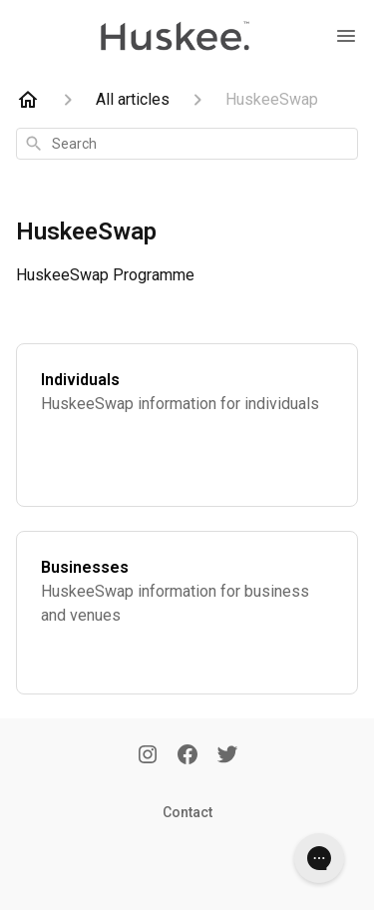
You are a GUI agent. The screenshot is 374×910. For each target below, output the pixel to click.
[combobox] (187, 144)
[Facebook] (187, 756)
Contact (187, 812)
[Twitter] (227, 756)
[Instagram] (148, 756)
